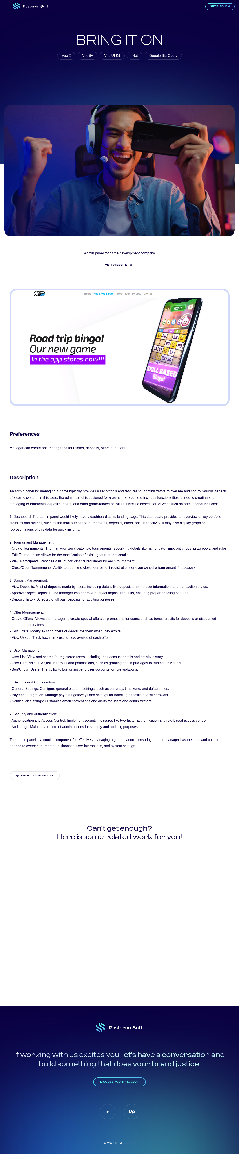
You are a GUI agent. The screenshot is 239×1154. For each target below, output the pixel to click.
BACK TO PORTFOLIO (37, 775)
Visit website (116, 264)
